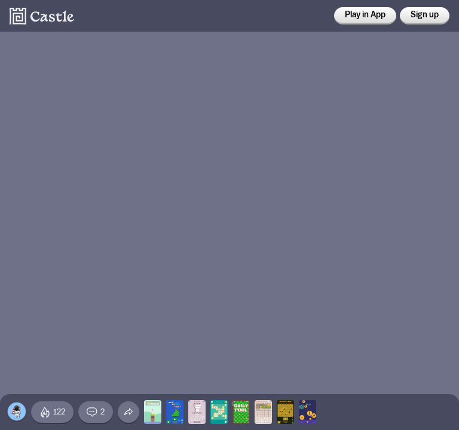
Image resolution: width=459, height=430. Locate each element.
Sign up (425, 15)
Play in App (365, 15)
